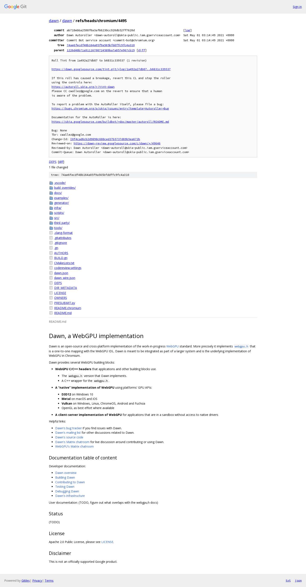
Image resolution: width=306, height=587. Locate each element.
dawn (54, 20)
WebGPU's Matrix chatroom (74, 446)
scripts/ (59, 213)
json (298, 580)
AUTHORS (61, 253)
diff (141, 50)
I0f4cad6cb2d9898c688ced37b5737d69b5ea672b (105, 139)
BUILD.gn (60, 258)
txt (288, 580)
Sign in (297, 7)
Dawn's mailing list (68, 433)
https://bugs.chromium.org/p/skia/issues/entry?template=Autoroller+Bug (110, 108)
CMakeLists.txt (64, 263)
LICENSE (60, 293)
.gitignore (60, 243)
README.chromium (67, 308)
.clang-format (63, 233)
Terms (49, 580)
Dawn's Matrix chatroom (72, 442)
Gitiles (25, 580)
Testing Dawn (64, 487)
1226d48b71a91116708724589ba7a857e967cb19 (101, 50)
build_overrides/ (65, 188)
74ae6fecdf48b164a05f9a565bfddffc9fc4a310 (101, 45)
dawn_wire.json (64, 278)
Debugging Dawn (67, 491)
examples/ (61, 198)
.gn (56, 248)
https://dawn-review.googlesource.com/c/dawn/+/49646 (117, 143)
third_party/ (62, 223)
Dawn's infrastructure (70, 496)
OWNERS (60, 298)
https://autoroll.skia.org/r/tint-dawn (83, 87)
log (187, 30)
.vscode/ (60, 183)
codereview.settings (67, 268)
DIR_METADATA (65, 288)
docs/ (58, 193)
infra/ (57, 208)
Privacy (37, 580)
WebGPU (172, 346)
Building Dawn (65, 477)
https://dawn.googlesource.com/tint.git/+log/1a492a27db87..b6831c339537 (111, 69)
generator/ (61, 203)
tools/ (58, 228)
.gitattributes (62, 238)
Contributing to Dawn (70, 482)
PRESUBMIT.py (64, 303)
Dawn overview (65, 473)
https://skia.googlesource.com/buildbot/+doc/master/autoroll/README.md (110, 122)
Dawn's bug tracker (68, 428)
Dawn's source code (69, 437)
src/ (56, 218)
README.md (63, 313)
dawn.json (61, 273)
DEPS (53, 162)
